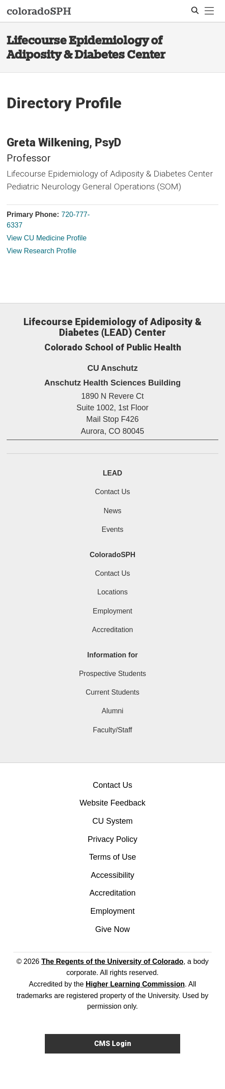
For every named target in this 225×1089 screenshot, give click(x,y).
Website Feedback (112, 802)
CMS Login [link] (112, 1043)
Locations (112, 592)
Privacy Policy (112, 839)
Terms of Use (112, 857)
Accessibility (112, 875)
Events (112, 529)
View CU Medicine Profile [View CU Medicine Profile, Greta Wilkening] (47, 238)
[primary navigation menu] (209, 11)
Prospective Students (112, 673)
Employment (112, 611)
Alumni (112, 711)
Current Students (112, 692)
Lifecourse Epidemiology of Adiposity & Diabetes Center (86, 47)
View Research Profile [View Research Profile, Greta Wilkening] (41, 251)
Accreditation (112, 629)
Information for (112, 655)
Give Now (112, 929)
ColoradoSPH (112, 554)
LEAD (112, 473)
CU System (112, 821)
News (112, 511)
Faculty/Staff (112, 730)
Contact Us (112, 491)
